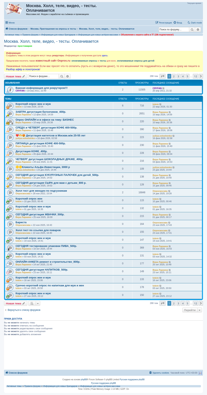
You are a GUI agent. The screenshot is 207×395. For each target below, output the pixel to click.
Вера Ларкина (23, 114)
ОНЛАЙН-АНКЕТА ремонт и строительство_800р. (48, 261)
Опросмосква (23, 193)
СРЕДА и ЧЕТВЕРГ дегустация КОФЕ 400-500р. (46, 127)
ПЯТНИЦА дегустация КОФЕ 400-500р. (41, 143)
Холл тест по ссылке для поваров (38, 230)
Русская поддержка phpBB (132, 379)
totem (19, 106)
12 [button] (195, 76)
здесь (105, 55)
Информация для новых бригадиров (58, 35)
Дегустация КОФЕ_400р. (32, 151)
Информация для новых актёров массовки (98, 35)
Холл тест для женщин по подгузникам (41, 190)
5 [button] (187, 76)
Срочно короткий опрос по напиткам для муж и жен (50, 285)
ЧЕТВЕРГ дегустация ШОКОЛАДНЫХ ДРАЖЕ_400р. (49, 159)
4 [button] (183, 76)
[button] (162, 76)
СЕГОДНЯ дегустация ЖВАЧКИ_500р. (40, 214)
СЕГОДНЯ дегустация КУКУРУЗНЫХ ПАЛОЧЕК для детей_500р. (57, 174)
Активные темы (12, 35)
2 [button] (173, 76)
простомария (25, 46)
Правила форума (30, 35)
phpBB (84, 379)
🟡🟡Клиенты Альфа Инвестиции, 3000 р (43, 167)
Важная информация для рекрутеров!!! (42, 87)
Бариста (21, 222)
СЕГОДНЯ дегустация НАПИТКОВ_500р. (42, 269)
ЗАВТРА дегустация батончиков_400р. (41, 111)
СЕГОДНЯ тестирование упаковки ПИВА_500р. (46, 245)
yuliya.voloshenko (25, 138)
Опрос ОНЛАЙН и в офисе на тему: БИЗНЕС (45, 119)
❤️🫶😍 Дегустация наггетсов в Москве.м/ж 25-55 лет (51, 135)
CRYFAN (20, 90)
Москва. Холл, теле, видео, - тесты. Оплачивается (51, 41)
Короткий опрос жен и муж (33, 103)
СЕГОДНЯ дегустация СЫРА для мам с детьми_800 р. (51, 182)
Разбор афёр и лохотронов (23, 69)
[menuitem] (177, 22)
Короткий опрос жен (29, 198)
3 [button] (178, 76)
